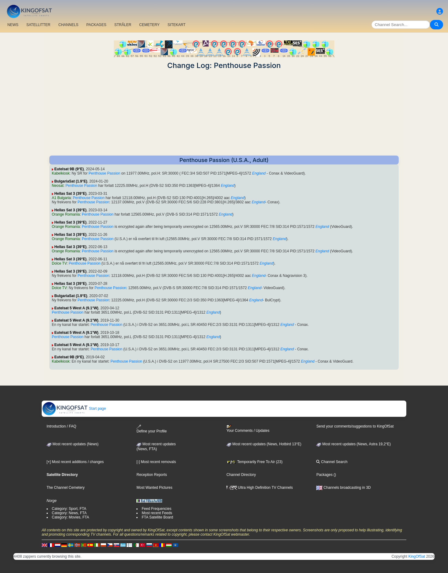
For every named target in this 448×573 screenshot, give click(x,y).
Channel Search (331, 462)
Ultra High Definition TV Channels (259, 487)
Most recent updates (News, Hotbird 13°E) (263, 444)
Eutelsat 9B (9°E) (69, 169)
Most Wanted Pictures (154, 487)
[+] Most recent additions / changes (75, 462)
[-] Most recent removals (156, 462)
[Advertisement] (224, 113)
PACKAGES (96, 25)
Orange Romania (66, 214)
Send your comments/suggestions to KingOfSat (354, 426)
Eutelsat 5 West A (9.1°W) (76, 308)
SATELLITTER (38, 25)
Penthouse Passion (104, 173)
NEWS (12, 25)
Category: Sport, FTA (69, 509)
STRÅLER (122, 25)
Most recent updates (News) (72, 444)
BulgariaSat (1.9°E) (70, 181)
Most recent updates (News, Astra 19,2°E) (353, 444)
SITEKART (176, 25)
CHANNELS (68, 25)
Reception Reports (151, 475)
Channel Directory (241, 475)
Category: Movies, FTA (70, 517)
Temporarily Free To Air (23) (254, 462)
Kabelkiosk (61, 173)
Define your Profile (151, 428)
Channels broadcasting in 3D (343, 487)
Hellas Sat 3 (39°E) (70, 193)
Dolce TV (59, 263)
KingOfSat (416, 556)
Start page (74, 408)
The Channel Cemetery (66, 487)
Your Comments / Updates (247, 429)
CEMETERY (149, 25)
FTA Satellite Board (157, 517)
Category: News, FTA (69, 513)
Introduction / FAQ (61, 426)
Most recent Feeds (157, 513)
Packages (324, 475)
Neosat (57, 185)
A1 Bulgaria (61, 198)
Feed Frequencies (156, 509)
